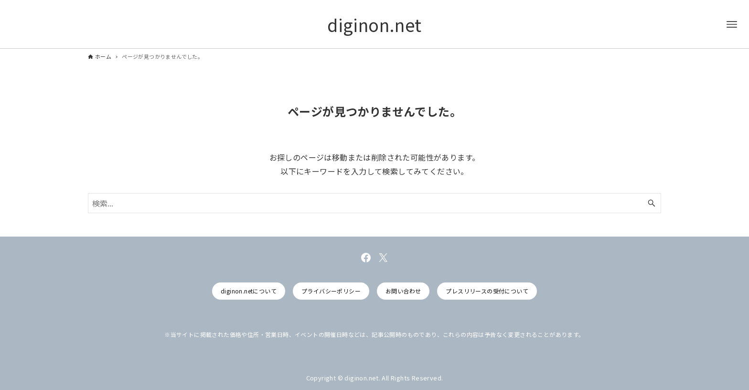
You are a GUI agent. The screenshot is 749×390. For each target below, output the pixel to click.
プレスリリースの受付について (487, 291)
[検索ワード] (374, 203)
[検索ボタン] (651, 203)
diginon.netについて (249, 291)
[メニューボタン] (731, 24)
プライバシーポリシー (331, 291)
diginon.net (374, 24)
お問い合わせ (403, 291)
